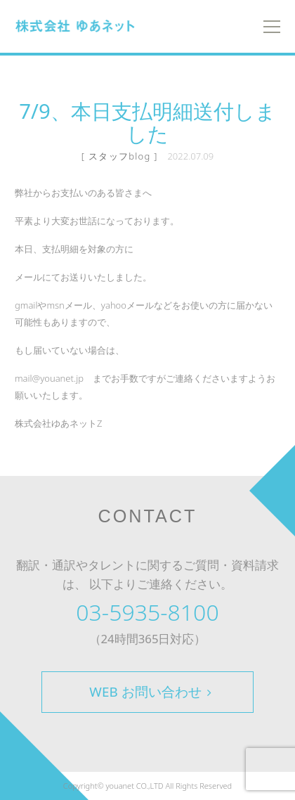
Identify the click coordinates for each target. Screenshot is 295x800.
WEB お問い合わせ (150, 692)
